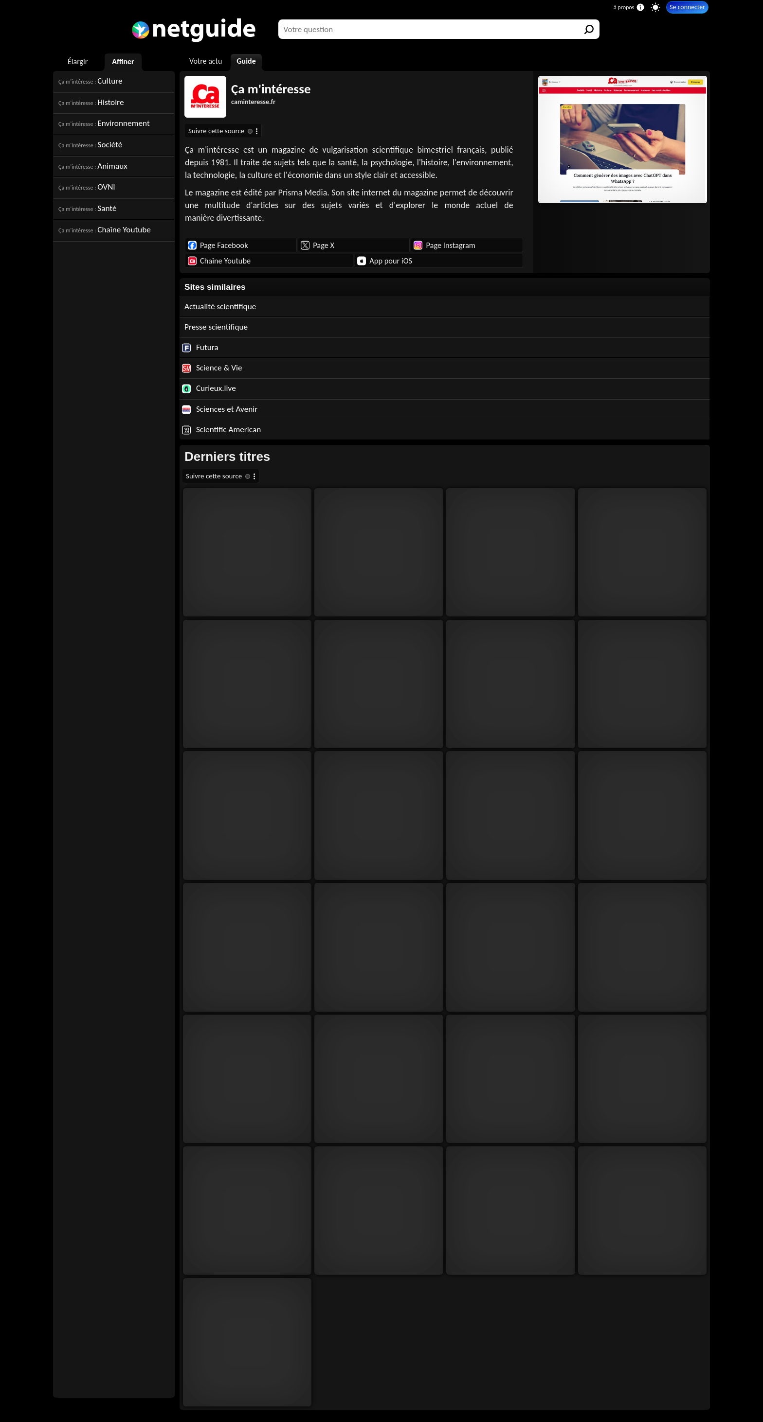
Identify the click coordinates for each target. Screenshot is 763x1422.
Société (90, 145)
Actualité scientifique (220, 306)
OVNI (86, 187)
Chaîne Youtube (104, 230)
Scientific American (221, 429)
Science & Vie (212, 368)
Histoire (91, 102)
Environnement (104, 123)
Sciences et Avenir (219, 409)
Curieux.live (209, 388)
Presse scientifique (216, 327)
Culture (90, 81)
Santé (87, 208)
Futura (200, 347)
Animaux (92, 166)
